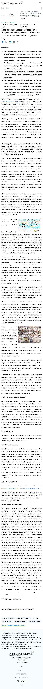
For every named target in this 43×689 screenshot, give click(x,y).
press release (16, 609)
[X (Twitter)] (21, 685)
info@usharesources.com (9, 488)
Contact (21, 666)
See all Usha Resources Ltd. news (13, 625)
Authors (21, 670)
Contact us (21, 660)
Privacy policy (21, 681)
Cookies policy (21, 674)
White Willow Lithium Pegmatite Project (27, 618)
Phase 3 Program (7, 621)
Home (3, 15)
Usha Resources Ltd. (8, 618)
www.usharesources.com (31, 488)
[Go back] (21, 22)
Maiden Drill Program (34, 621)
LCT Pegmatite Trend (20, 621)
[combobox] (21, 8)
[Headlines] (12, 3)
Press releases (12, 15)
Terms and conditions (21, 677)
